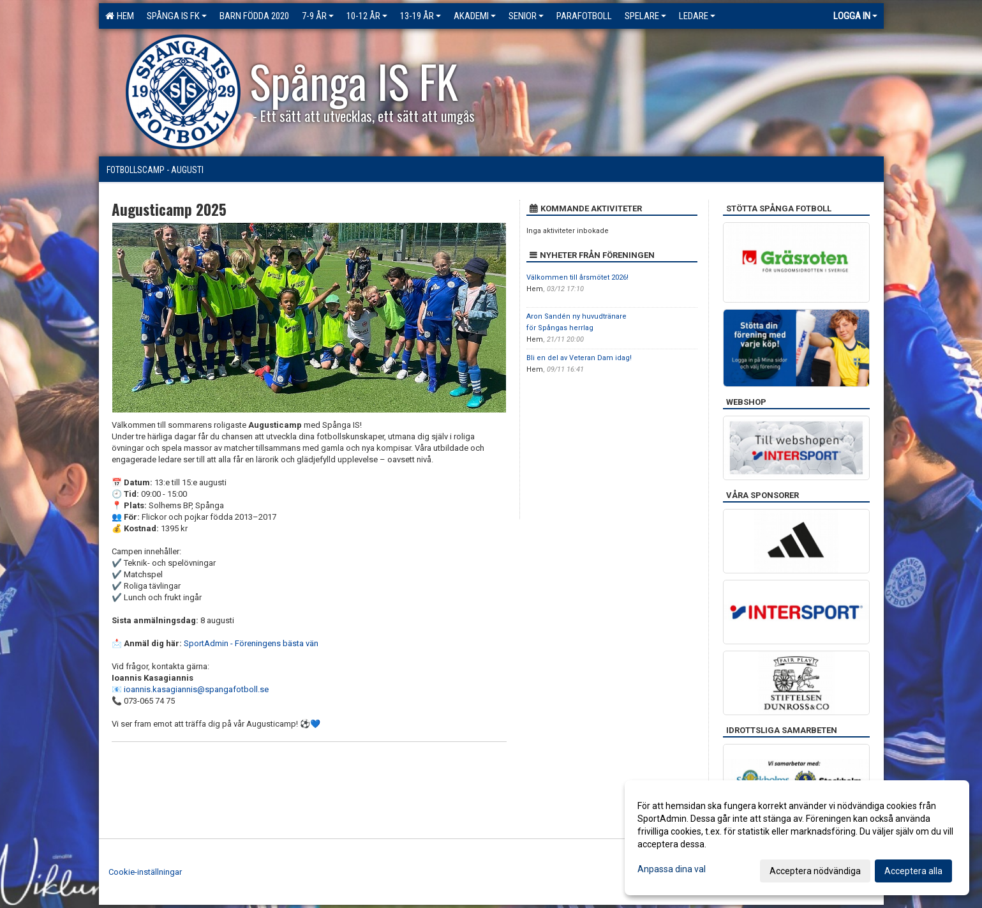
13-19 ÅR (420, 16)
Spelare (645, 16)
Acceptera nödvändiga (815, 871)
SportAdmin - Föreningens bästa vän (251, 643)
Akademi (475, 16)
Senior (526, 16)
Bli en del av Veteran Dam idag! (579, 358)
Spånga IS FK (177, 16)
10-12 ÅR (366, 16)
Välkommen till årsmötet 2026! (577, 277)
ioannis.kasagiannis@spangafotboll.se (196, 689)
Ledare (697, 16)
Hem (119, 16)
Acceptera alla (913, 871)
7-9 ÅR (318, 16)
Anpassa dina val (671, 869)
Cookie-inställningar (145, 872)
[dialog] (797, 837)
